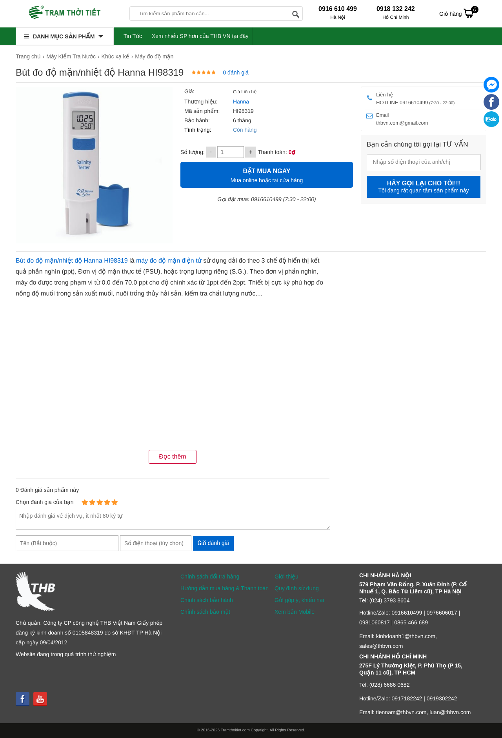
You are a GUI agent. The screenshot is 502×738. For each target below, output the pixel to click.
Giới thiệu (286, 576)
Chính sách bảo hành (206, 600)
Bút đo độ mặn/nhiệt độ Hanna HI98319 (72, 260)
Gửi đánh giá (213, 543)
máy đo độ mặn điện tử (169, 260)
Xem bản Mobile (295, 612)
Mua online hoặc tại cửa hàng (266, 174)
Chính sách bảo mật (205, 612)
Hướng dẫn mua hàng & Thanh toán (224, 588)
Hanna (241, 101)
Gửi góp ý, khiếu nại (299, 600)
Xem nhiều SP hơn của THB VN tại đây (200, 36)
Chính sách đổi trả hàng (209, 576)
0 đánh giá (235, 72)
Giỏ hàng (458, 13)
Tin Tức (133, 36)
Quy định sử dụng (297, 588)
